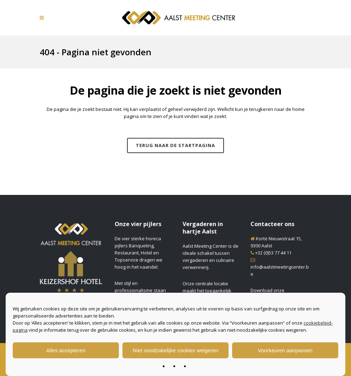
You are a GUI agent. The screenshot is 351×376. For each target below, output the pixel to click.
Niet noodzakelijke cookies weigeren (175, 350)
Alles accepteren (66, 350)
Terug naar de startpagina (175, 145)
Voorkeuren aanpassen (285, 350)
